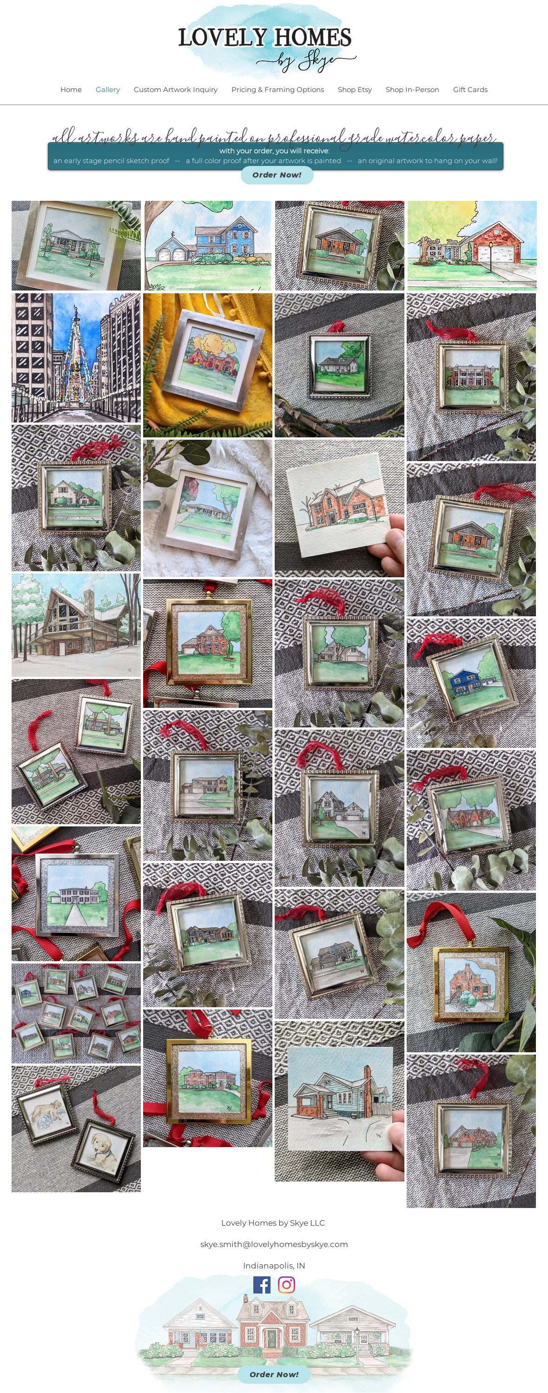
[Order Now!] (277, 175)
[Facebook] (262, 1285)
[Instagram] (286, 1285)
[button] (76, 245)
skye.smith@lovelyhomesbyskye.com (274, 1244)
